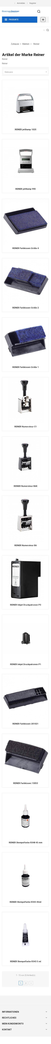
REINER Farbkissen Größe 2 (25, 308)
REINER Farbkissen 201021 (25, 724)
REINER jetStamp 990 (25, 189)
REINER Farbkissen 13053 (25, 783)
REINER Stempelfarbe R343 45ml (25, 902)
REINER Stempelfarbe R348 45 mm (25, 842)
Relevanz (26, 72)
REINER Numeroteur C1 (25, 426)
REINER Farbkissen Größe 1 (25, 367)
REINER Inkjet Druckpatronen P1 (25, 664)
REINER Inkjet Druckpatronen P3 (25, 605)
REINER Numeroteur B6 (25, 545)
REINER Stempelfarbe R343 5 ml (25, 961)
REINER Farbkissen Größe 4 (25, 248)
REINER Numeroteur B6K (25, 486)
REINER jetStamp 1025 (25, 129)
